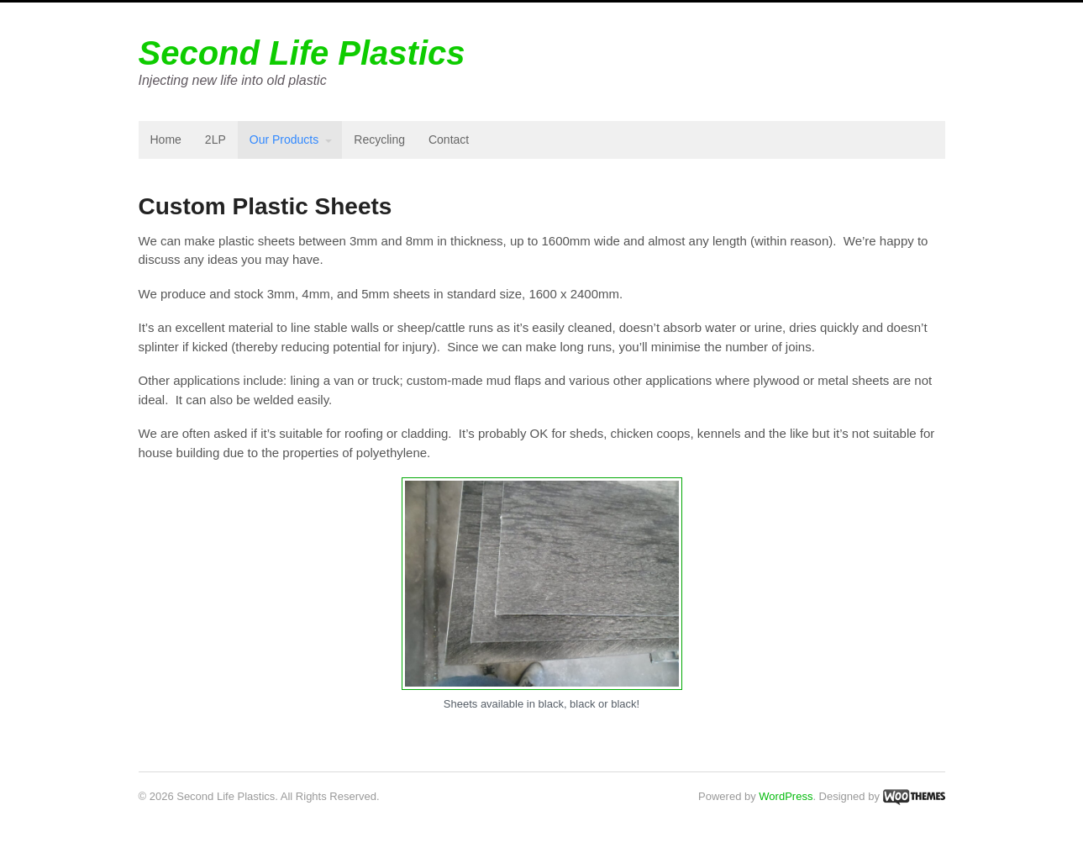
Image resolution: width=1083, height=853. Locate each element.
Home (165, 139)
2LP (215, 139)
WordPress (785, 796)
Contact (448, 139)
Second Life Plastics (302, 52)
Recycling (379, 139)
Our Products (284, 139)
